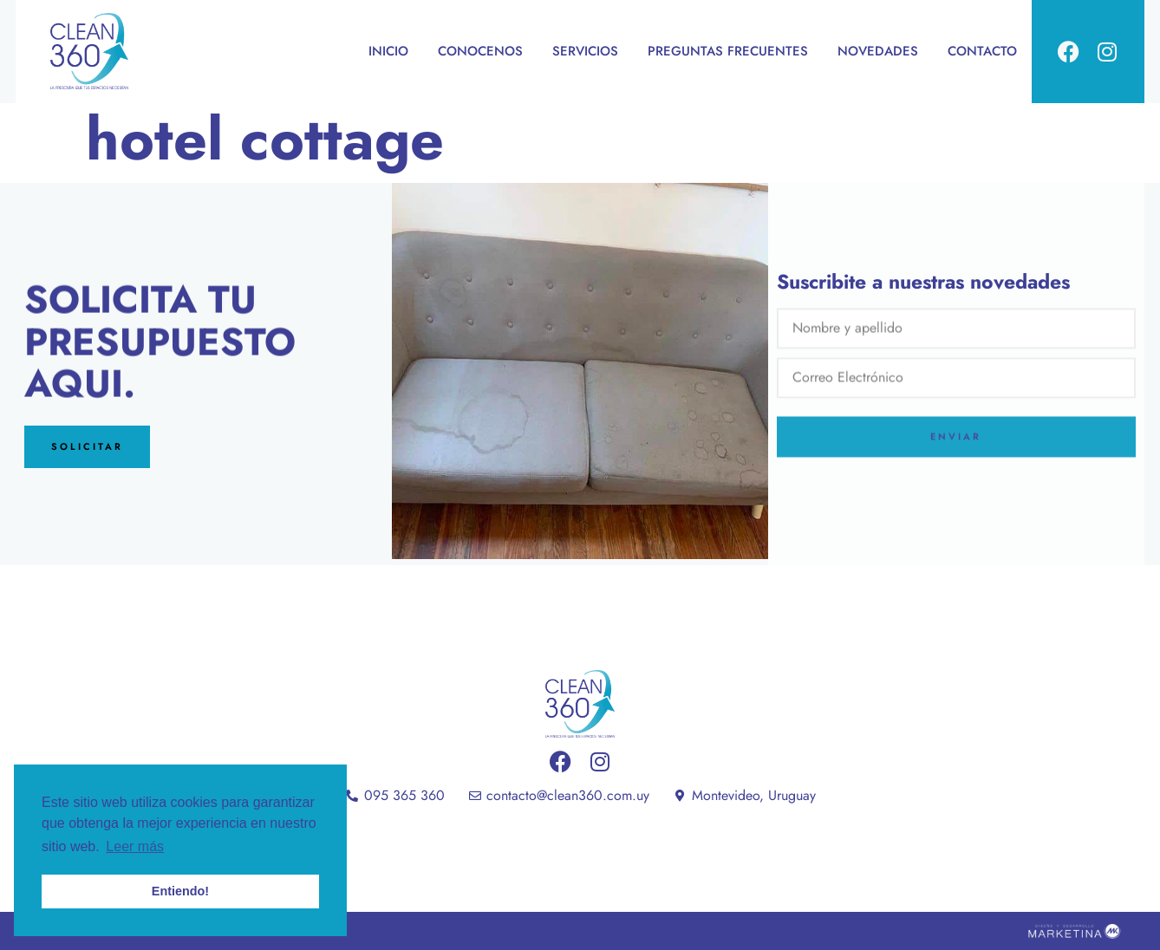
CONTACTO (982, 51)
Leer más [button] (135, 846)
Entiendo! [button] (180, 891)
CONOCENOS (480, 51)
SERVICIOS (585, 51)
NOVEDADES (877, 51)
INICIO (388, 51)
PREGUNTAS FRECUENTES (728, 51)
